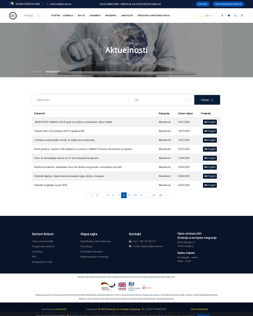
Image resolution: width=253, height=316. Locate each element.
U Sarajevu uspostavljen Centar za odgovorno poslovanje (64, 140)
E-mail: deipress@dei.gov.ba (145, 246)
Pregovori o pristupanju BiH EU (154, 15)
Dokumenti (95, 15)
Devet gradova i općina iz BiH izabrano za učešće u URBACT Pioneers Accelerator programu (83, 149)
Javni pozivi (127, 15)
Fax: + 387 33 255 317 (142, 241)
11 (142, 195)
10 (135, 195)
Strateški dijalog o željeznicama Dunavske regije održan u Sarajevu (69, 176)
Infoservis (110, 15)
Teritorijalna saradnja (91, 251)
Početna (55, 15)
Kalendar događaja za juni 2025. (51, 185)
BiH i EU (81, 15)
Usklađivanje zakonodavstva (95, 241)
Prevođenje (86, 246)
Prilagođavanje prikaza (228, 4)
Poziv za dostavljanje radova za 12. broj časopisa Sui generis (66, 158)
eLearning (37, 251)
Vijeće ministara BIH (42, 241)
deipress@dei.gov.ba (58, 4)
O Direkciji (67, 15)
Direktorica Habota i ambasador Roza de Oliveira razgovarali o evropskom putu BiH (78, 167)
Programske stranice (43, 246)
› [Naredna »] (166, 195)
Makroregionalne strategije (95, 256)
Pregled (209, 122)
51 (154, 195)
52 (160, 195)
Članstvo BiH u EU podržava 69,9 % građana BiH (59, 131)
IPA (34, 256)
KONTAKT (202, 4)
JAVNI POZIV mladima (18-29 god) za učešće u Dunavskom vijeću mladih (73, 122)
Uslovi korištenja (199, 309)
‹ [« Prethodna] (86, 195)
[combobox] (161, 100)
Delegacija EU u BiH (42, 261)
